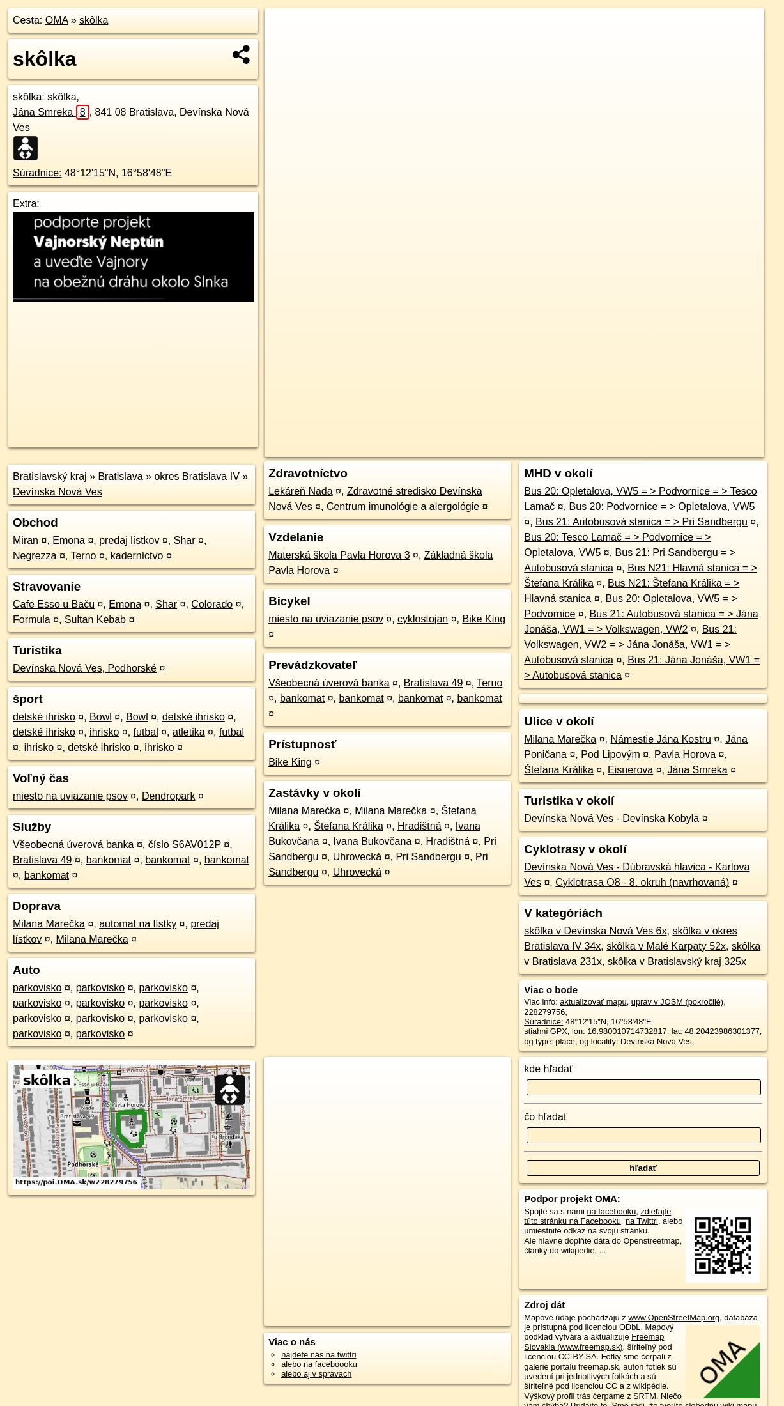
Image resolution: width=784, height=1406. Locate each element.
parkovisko (37, 987)
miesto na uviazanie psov (70, 796)
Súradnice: (37, 172)
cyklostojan (422, 619)
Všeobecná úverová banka (73, 844)
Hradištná (419, 826)
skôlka (93, 20)
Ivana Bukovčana (373, 841)
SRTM (644, 1396)
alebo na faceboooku (319, 1364)
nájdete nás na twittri (318, 1354)
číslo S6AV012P (184, 844)
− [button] (286, 49)
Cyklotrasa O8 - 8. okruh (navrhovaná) (642, 882)
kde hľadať (548, 1068)
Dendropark (169, 796)
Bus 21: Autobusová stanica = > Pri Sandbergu (641, 521)
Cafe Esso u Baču (54, 604)
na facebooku (611, 1211)
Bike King (483, 619)
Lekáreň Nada (300, 491)
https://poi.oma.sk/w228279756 (707, 447)
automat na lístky (137, 923)
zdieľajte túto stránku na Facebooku (597, 1216)
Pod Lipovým (610, 754)
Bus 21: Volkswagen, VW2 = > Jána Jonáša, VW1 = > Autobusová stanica (630, 644)
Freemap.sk (612, 447)
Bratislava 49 (42, 859)
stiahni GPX (545, 1031)
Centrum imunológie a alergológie (403, 506)
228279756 (544, 1012)
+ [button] (286, 30)
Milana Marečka (49, 923)
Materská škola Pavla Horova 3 (339, 555)
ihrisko (104, 732)
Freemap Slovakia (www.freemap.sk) (594, 1341)
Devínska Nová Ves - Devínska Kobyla (611, 818)
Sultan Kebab (95, 619)
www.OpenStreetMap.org (673, 1317)
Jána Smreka (51, 112)
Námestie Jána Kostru (660, 739)
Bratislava (120, 476)
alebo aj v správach (316, 1374)
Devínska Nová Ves (57, 491)
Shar (185, 540)
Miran (25, 540)
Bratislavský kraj (50, 476)
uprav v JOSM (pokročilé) (677, 1002)
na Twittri (642, 1221)
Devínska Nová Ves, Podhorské (85, 668)
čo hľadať (545, 1116)
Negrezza (34, 555)
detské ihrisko (44, 716)
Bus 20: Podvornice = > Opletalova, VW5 (662, 506)
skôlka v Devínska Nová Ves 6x (595, 930)
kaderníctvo (137, 555)
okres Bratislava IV (196, 476)
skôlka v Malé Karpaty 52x (666, 946)
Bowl (100, 716)
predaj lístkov (129, 540)
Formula (31, 619)
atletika (189, 732)
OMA (56, 20)
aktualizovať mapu (593, 1002)
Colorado (212, 604)
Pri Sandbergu (428, 856)
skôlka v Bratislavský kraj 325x (677, 961)
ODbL (629, 1327)
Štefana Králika (348, 826)
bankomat (108, 859)
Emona (68, 540)
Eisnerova (630, 769)
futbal (146, 732)
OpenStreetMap (546, 447)
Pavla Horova (685, 754)
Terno (83, 555)
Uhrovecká (357, 856)
